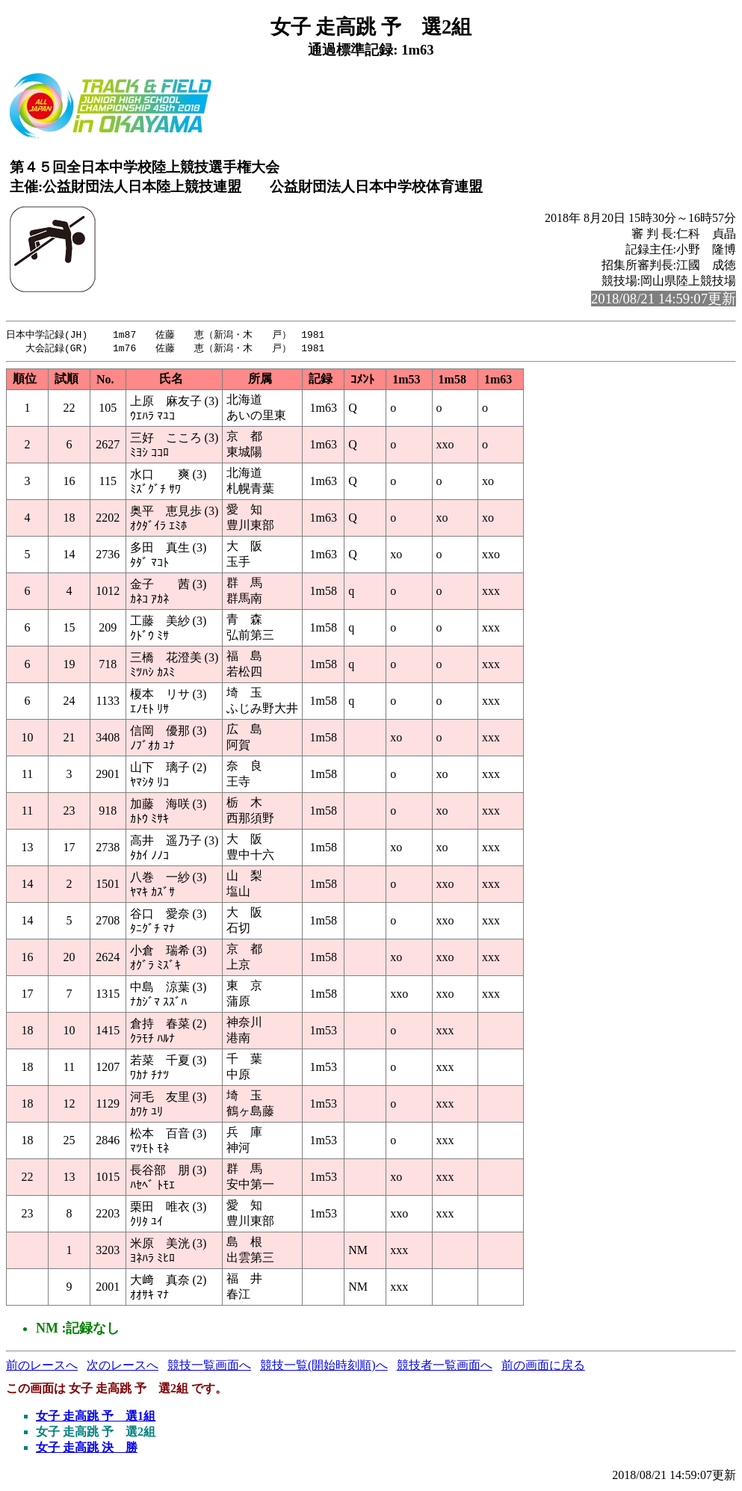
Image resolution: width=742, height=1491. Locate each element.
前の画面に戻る (543, 1366)
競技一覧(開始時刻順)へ (324, 1366)
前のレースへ (42, 1366)
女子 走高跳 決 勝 (86, 1448)
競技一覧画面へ (209, 1366)
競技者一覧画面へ (444, 1366)
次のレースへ (122, 1366)
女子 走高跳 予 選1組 (95, 1417)
